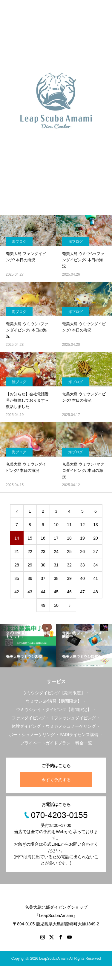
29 (29, 565)
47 (82, 591)
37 (43, 578)
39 (69, 578)
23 (43, 551)
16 (43, 538)
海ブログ (19, 241)
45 (56, 591)
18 (69, 538)
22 (29, 551)
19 (82, 538)
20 (95, 538)
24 (56, 551)
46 (69, 591)
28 (16, 565)
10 (56, 524)
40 (82, 578)
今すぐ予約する (56, 779)
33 (82, 565)
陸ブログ (19, 382)
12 (82, 524)
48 (95, 591)
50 (56, 605)
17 (56, 538)
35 (16, 578)
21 (16, 551)
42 (16, 591)
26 (82, 551)
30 (43, 565)
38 (56, 578)
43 (29, 591)
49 (43, 605)
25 (69, 551)
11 (69, 524)
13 (95, 524)
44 (43, 591)
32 (69, 565)
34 (95, 565)
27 (95, 551)
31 (56, 565)
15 (29, 538)
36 (29, 578)
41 (95, 578)
